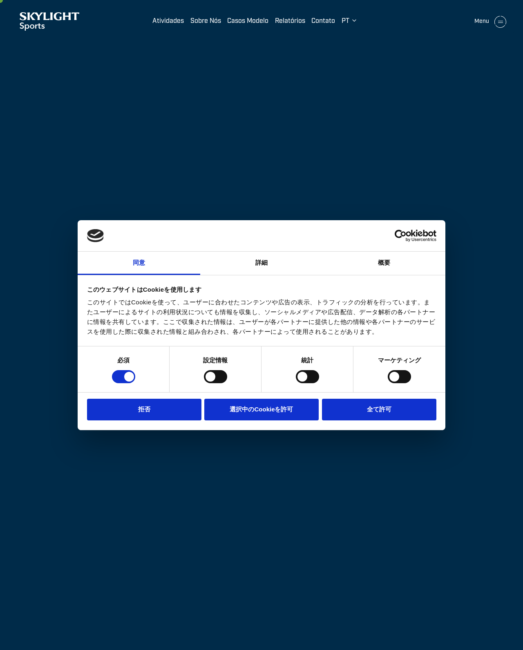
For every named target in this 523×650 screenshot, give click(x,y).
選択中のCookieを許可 (261, 409)
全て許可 (379, 409)
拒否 (144, 409)
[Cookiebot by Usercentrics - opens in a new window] (400, 236)
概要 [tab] (384, 262)
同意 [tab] (139, 262)
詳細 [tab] (261, 262)
